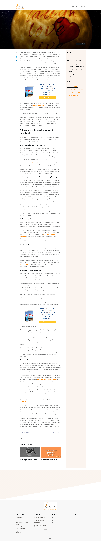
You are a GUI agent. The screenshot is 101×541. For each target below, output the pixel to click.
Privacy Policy (20, 517)
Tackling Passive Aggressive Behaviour (22, 527)
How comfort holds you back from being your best (30, 455)
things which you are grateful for (29, 352)
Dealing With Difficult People (74, 92)
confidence (81, 89)
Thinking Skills (81, 43)
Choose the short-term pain (76, 75)
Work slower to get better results (51, 455)
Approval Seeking (72, 89)
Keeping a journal (25, 264)
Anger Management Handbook (21, 531)
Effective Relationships (73, 95)
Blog (17, 520)
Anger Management (73, 86)
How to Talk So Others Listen (22, 523)
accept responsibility (35, 163)
